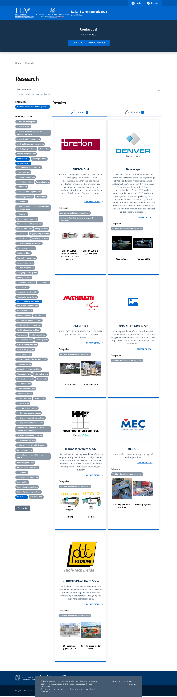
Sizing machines (23, 403)
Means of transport (24, 315)
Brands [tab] (79, 113)
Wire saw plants (36, 497)
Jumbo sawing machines (26, 282)
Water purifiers (22, 482)
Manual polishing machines (27, 305)
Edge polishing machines (39, 233)
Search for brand (25, 89)
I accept (131, 684)
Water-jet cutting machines (27, 487)
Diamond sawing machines (27, 219)
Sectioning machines (24, 393)
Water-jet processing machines (29, 492)
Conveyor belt (41, 196)
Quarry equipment (24, 374)
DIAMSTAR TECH (91, 385)
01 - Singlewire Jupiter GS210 (69, 648)
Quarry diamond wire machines (29, 369)
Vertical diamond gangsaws (27, 477)
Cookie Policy (129, 681)
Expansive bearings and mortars (29, 243)
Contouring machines (25, 196)
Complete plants (42, 182)
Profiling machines (24, 354)
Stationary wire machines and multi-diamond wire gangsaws (31, 429)
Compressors (22, 187)
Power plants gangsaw (25, 349)
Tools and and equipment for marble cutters (30, 456)
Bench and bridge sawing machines (30, 144)
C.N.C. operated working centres (29, 167)
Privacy (116, 681)
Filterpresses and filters (26, 248)
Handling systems (143, 505)
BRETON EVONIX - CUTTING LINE (91, 253)
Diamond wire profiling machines (29, 224)
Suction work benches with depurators (31, 445)
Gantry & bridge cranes (25, 268)
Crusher (22, 201)
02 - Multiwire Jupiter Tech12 (91, 648)
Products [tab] (134, 113)
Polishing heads (41, 340)
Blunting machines (39, 158)
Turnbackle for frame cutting (27, 467)
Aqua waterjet (122, 259)
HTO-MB (69, 517)
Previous (56, 243)
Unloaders (22, 472)
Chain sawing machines (26, 177)
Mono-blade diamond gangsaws (29, 320)
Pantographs (22, 335)
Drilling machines (41, 229)
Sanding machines (24, 384)
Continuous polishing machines (29, 192)
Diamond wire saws (24, 229)
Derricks (22, 214)
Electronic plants (23, 238)
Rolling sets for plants (25, 379)
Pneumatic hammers (25, 340)
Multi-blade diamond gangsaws (29, 325)
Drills (22, 233)
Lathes (43, 282)
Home (18, 63)
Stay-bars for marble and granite (29, 435)
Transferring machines (25, 462)
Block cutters (44, 149)
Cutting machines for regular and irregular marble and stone (33, 208)
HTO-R (91, 517)
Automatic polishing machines (28, 139)
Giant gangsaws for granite (27, 273)
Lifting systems (22, 287)
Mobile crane (39, 315)
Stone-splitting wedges (26, 440)
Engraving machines (40, 238)
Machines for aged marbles (27, 292)
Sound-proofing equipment (27, 408)
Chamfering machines (25, 182)
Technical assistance (24, 450)
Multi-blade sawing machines (28, 330)
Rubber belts (42, 379)
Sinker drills (39, 398)
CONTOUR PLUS (70, 385)
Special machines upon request (29, 413)
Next (105, 243)
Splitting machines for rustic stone (30, 423)
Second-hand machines (26, 388)
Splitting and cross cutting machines (31, 418)
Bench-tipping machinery (26, 149)
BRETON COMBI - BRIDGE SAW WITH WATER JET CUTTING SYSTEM (69, 256)
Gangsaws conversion (25, 263)
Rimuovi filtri (23, 508)
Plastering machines (38, 335)
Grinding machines (24, 277)
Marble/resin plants (24, 310)
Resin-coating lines (40, 374)
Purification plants (24, 364)
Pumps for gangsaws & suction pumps (32, 359)
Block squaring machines (26, 154)
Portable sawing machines (27, 345)
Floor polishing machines (26, 258)
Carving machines (23, 172)
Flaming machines (24, 253)
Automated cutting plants (26, 121)
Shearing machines (24, 398)
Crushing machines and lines (122, 507)
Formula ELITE (143, 259)
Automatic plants (23, 126)
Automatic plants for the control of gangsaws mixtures (30, 133)
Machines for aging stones (27, 297)
